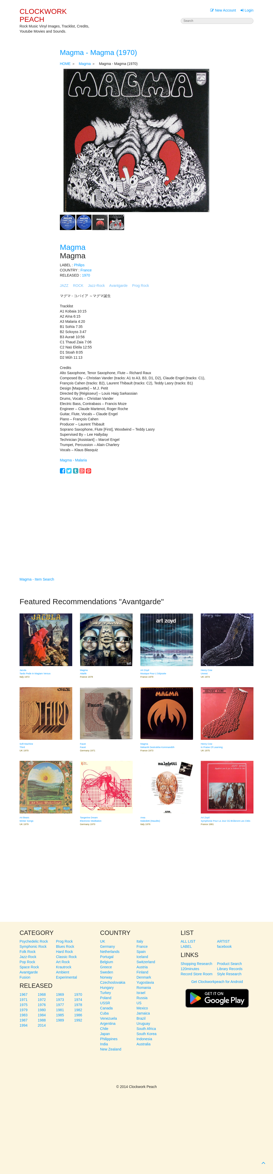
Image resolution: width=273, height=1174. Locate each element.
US (138, 1003)
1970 (86, 275)
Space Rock (29, 967)
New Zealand (110, 1049)
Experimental (66, 977)
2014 (42, 1025)
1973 (60, 1000)
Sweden (106, 972)
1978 (78, 1005)
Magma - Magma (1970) (98, 52)
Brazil (140, 1018)
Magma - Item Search (37, 579)
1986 (78, 1015)
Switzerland (145, 962)
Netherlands (110, 952)
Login (247, 10)
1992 (78, 1020)
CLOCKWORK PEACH (43, 15)
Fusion (25, 977)
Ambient (62, 972)
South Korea (146, 1034)
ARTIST (223, 941)
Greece (106, 967)
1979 (24, 1010)
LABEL (186, 946)
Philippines (108, 1039)
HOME (65, 64)
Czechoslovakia (112, 982)
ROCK (78, 285)
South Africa (146, 1029)
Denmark (143, 977)
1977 (60, 1005)
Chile (104, 1029)
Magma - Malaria (73, 460)
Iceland (142, 957)
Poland (105, 998)
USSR (105, 1003)
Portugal (106, 957)
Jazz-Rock (96, 285)
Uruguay (143, 1023)
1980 (42, 1010)
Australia (143, 1044)
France (86, 270)
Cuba (104, 1013)
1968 (42, 994)
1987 (24, 1020)
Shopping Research (196, 964)
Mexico (142, 1008)
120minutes (190, 969)
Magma (85, 64)
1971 (24, 1000)
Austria (142, 967)
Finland (142, 972)
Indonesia (144, 1039)
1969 (60, 994)
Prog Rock (140, 285)
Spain (141, 952)
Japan (105, 1034)
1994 (24, 1025)
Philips (79, 265)
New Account (223, 10)
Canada (106, 1008)
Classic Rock (66, 957)
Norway (106, 977)
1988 (42, 1020)
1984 (42, 1015)
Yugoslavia (145, 982)
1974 (78, 1000)
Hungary (107, 988)
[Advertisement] (136, 518)
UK (102, 941)
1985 (60, 1015)
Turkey (105, 993)
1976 (42, 1005)
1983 (24, 1015)
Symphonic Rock (33, 946)
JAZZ (64, 285)
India (104, 1044)
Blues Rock (65, 946)
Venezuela (108, 1018)
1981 (60, 1010)
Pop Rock (27, 962)
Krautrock (63, 967)
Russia (142, 998)
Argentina (107, 1023)
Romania (143, 988)
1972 (42, 1000)
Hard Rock (64, 952)
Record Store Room (197, 974)
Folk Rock (27, 952)
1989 (60, 1020)
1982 (78, 1010)
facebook (224, 946)
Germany (107, 946)
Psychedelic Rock (34, 941)
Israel (140, 993)
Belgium (106, 962)
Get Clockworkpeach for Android (217, 996)
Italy (139, 941)
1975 (24, 1005)
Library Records (229, 969)
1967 (24, 994)
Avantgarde (118, 285)
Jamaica (143, 1013)
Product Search (229, 964)
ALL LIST (188, 941)
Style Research (229, 974)
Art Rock (63, 962)
